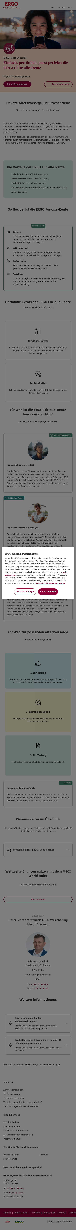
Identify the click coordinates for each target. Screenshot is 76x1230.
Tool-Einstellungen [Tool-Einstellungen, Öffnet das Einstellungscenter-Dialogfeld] (25, 591)
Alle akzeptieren (48, 591)
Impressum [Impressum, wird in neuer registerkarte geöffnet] (60, 583)
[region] (38, 573)
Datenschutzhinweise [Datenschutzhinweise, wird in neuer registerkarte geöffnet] (44, 583)
